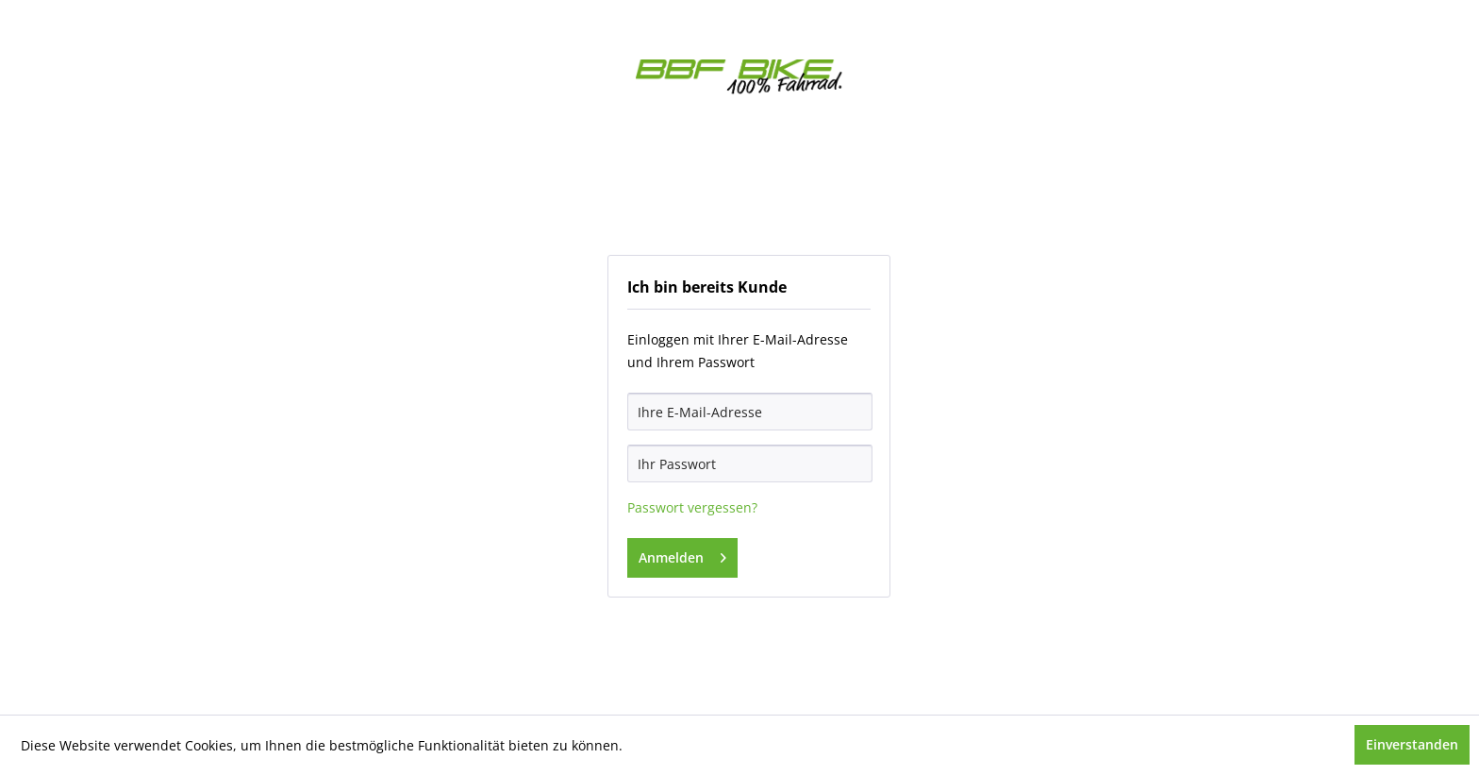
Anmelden (682, 554)
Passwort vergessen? (692, 507)
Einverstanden (1412, 744)
